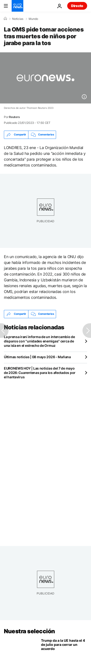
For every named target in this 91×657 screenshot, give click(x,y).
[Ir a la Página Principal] (17, 6)
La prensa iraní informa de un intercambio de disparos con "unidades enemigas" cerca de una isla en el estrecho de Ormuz (39, 341)
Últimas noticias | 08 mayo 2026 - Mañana (37, 357)
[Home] (5, 18)
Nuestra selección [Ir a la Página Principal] (29, 631)
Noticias (17, 18)
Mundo (33, 18)
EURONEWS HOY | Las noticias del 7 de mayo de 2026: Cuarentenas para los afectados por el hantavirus (39, 372)
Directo (77, 6)
